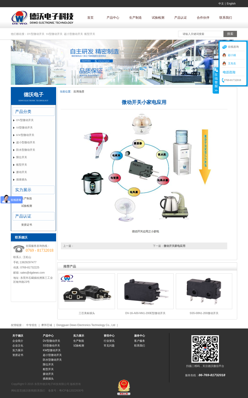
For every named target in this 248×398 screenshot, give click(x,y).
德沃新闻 (28, 390)
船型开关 (89, 34)
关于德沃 (17, 335)
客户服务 (139, 340)
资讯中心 (109, 335)
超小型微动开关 (73, 34)
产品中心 (113, 17)
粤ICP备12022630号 (71, 390)
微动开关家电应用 (174, 245)
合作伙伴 (203, 17)
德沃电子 (34, 94)
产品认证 (180, 17)
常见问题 (109, 345)
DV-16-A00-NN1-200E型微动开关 (145, 313)
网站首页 (16, 390)
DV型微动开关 (35, 34)
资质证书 (26, 224)
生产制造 (135, 17)
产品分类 (23, 111)
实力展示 (23, 190)
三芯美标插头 (87, 313)
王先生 (232, 63)
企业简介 (17, 340)
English (231, 3)
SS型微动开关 (54, 34)
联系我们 (225, 17)
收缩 (216, 80)
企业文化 (17, 345)
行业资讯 (109, 340)
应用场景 (78, 91)
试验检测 (158, 17)
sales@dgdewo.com (32, 272)
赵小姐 (232, 55)
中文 (221, 3)
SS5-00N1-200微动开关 (204, 313)
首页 (90, 17)
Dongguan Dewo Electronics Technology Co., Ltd (85, 325)
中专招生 (31, 325)
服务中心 (139, 335)
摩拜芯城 (46, 325)
